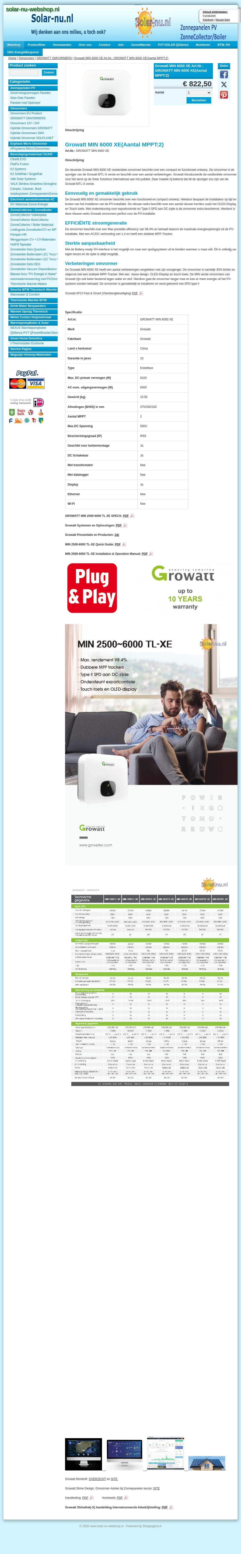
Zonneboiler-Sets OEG (25, 264)
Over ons (85, 45)
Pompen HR (18, 234)
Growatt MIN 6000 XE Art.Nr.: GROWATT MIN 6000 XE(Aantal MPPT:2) (121, 58)
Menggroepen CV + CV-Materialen (33, 239)
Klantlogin (208, 19)
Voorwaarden (62, 45)
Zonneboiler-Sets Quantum (28, 249)
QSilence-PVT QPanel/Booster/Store (34, 332)
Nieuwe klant (223, 19)
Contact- (105, 45)
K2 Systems (18, 169)
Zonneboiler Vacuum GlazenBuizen (33, 269)
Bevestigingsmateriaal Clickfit (31, 154)
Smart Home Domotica (26, 338)
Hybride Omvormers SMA (27, 133)
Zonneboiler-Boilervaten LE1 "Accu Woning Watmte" (34, 254)
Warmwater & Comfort (24, 294)
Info (121, 45)
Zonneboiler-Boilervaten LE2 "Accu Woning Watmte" (34, 259)
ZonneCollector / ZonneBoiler (31, 210)
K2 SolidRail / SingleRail (26, 174)
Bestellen (199, 100)
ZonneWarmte (141, 45)
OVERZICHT (97, 1479)
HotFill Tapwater (21, 244)
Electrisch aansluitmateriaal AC (32, 199)
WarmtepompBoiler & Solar (29, 323)
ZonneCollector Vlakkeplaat (28, 215)
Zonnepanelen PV (22, 88)
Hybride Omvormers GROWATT (31, 128)
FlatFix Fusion (19, 164)
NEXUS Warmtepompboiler (28, 328)
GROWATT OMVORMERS (54, 58)
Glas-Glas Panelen (22, 98)
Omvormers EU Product (26, 113)
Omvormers (26, 58)
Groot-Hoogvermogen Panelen (30, 93)
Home (12, 58)
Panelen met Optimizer (25, 103)
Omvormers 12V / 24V (25, 123)
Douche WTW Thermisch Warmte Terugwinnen (34, 289)
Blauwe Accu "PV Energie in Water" (33, 274)
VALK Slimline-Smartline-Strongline (33, 184)
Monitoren (203, 45)
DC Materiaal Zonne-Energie (29, 204)
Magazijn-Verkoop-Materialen (30, 354)
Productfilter (36, 45)
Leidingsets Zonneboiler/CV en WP (33, 229)
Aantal (159, 92)
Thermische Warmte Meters (28, 284)
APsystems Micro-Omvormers (30, 148)
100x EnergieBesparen (23, 52)
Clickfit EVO (18, 159)
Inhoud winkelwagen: (215, 12)
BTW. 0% (224, 45)
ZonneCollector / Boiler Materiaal (31, 225)
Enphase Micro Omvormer (28, 143)
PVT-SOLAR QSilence (173, 45)
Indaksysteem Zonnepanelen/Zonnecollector (34, 193)
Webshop (13, 45)
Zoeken (49, 72)
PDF (135, 293)
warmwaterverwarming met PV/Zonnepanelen (34, 279)
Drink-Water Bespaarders (28, 306)
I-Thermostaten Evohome (27, 343)
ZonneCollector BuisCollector (29, 220)
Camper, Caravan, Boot (25, 189)
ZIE (117, 535)
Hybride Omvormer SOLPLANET (31, 138)
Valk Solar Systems (23, 179)
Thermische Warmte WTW (28, 300)
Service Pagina (20, 349)
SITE (114, 1479)
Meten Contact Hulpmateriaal (30, 317)
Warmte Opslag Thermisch (29, 311)
